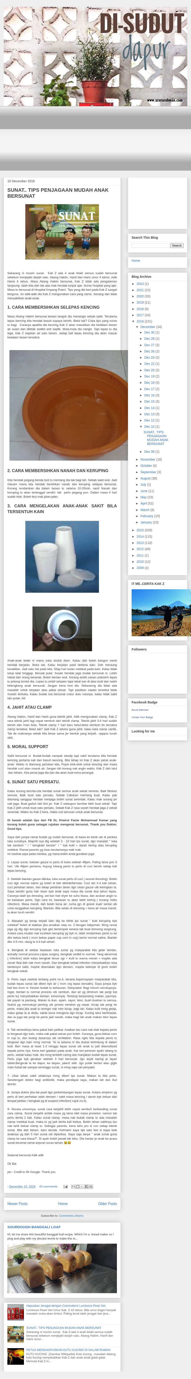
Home (63, 1204)
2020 (141, 296)
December (148, 327)
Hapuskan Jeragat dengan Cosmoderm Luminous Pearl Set (65, 1305)
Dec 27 (149, 345)
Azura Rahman (140, 709)
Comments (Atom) (71, 1215)
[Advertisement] (99, 138)
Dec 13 (149, 414)
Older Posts (107, 1204)
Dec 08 (149, 451)
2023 (141, 284)
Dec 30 (149, 332)
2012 (141, 549)
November (148, 459)
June (144, 491)
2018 (141, 309)
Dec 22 (149, 364)
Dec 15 (149, 401)
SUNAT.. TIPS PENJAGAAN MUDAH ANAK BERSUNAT (63, 1328)
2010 (141, 561)
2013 (141, 543)
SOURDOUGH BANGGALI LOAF (34, 1227)
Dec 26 (149, 351)
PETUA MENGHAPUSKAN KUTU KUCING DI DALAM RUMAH (68, 1350)
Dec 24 (149, 357)
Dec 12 (149, 420)
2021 (141, 290)
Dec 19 (149, 376)
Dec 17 (149, 389)
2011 (141, 555)
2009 (141, 568)
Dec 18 (149, 382)
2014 (141, 536)
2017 (141, 315)
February (147, 516)
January (146, 522)
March (145, 510)
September (148, 472)
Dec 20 (149, 370)
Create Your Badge (142, 717)
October (146, 465)
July (143, 484)
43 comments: (49, 1186)
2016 (141, 321)
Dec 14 (149, 408)
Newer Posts (17, 1204)
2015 (141, 530)
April (144, 503)
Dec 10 (149, 426)
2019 (141, 302)
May (143, 497)
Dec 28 (149, 338)
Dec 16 (149, 395)
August (145, 478)
